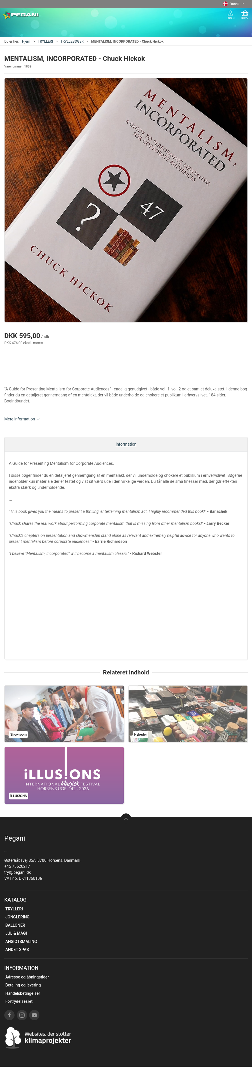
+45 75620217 (17, 866)
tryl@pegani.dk (17, 872)
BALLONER (15, 925)
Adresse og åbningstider (27, 977)
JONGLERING (17, 917)
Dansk (234, 4)
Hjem (26, 41)
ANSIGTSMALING (21, 941)
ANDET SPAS (17, 949)
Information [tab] (126, 444)
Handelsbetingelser (22, 993)
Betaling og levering (23, 985)
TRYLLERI (45, 41)
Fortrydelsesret (19, 1001)
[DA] (21, 15)
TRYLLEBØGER (72, 41)
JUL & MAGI (16, 933)
